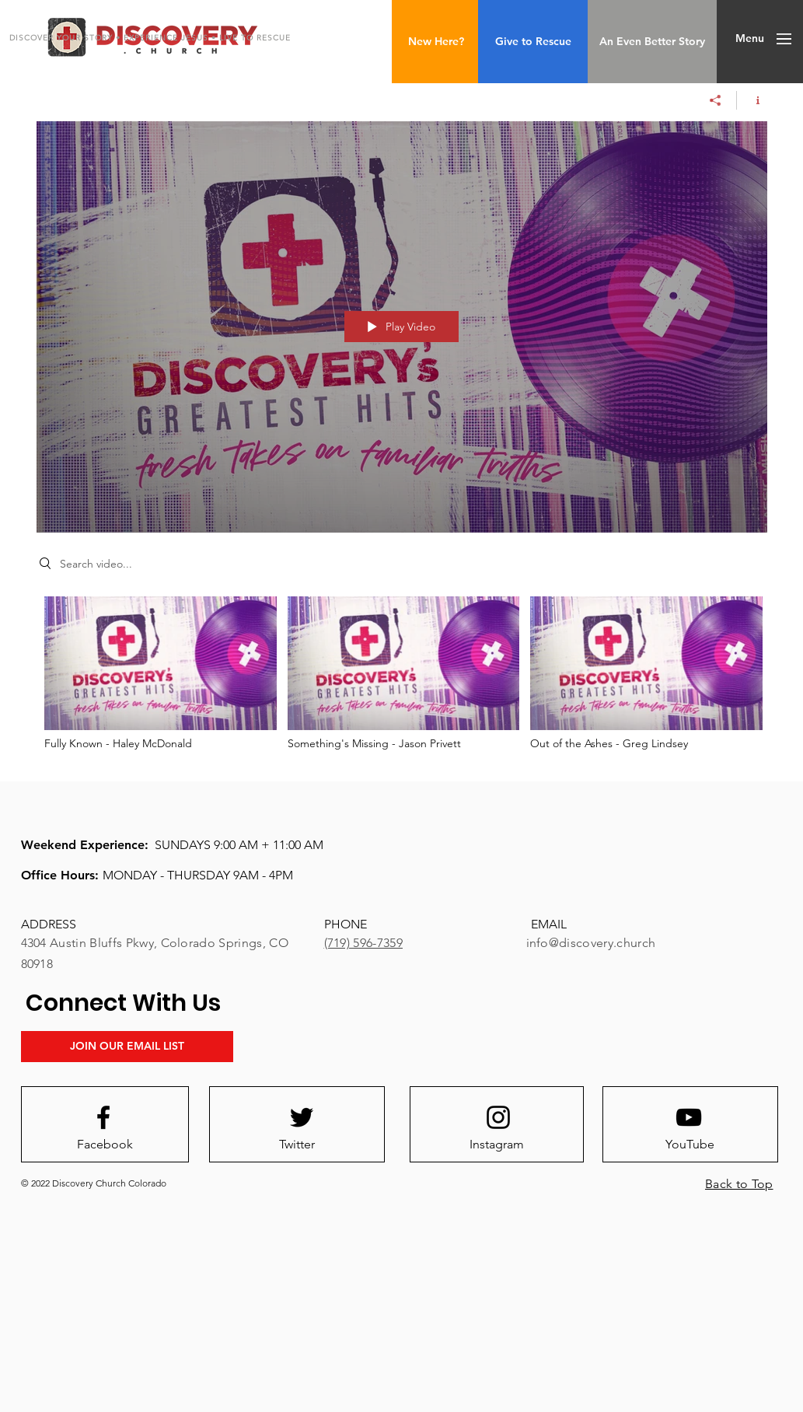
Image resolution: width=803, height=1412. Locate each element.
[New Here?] (436, 41)
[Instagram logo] (498, 1117)
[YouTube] (690, 1144)
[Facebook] (105, 1144)
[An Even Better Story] (652, 41)
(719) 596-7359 (363, 942)
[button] (749, 38)
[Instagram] (496, 1144)
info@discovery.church (591, 942)
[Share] (715, 100)
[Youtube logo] (688, 1117)
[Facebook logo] (103, 1117)
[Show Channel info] (752, 100)
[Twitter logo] (301, 1117)
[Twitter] (297, 1144)
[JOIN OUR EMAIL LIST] (127, 1046)
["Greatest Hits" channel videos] (402, 678)
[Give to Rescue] (533, 41)
